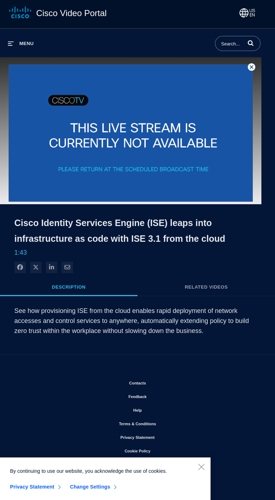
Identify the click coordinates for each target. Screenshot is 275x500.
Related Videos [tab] (206, 287)
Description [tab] (69, 287)
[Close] (201, 469)
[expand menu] (21, 43)
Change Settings (90, 489)
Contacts (158, 381)
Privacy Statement (157, 436)
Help (158, 408)
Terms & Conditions (158, 422)
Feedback (158, 395)
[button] (250, 42)
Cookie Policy (158, 449)
